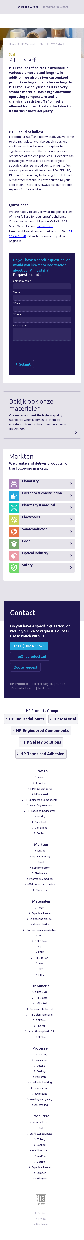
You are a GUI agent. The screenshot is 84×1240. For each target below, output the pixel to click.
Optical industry (41, 856)
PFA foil (41, 1025)
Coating (41, 1071)
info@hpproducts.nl (55, 6)
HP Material (28, 44)
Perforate (41, 1076)
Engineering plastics (41, 918)
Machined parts (41, 1150)
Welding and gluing (41, 1099)
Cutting (41, 1065)
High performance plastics (41, 930)
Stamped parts (41, 1122)
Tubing (41, 1139)
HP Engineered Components (41, 799)
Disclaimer (42, 1224)
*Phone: (17, 314)
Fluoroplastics (41, 924)
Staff (42, 44)
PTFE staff (57, 44)
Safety (41, 850)
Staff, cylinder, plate (41, 1133)
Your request (20, 325)
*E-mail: (17, 303)
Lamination (41, 1060)
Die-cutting (41, 1054)
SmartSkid (41, 1156)
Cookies (42, 1213)
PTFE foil (41, 1020)
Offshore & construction (41, 884)
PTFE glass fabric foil (41, 1014)
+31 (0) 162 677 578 (29, 646)
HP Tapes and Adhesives (41, 810)
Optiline (41, 1161)
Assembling (41, 1104)
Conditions (41, 827)
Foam (41, 907)
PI (41, 946)
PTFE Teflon (41, 957)
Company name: (22, 281)
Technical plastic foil (41, 1009)
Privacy (42, 1218)
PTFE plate (41, 997)
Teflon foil (41, 1003)
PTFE (41, 974)
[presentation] (43, 350)
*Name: (17, 292)
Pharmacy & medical (41, 878)
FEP (41, 969)
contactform (45, 226)
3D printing (41, 1093)
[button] (74, 21)
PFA (41, 963)
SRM (41, 935)
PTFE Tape (41, 941)
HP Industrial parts (41, 788)
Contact (41, 833)
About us (41, 783)
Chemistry (41, 890)
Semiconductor (41, 867)
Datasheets (41, 822)
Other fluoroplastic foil (41, 1031)
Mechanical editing (41, 1082)
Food (41, 862)
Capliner (41, 1172)
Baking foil (41, 1178)
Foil (41, 1128)
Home (12, 44)
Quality (41, 816)
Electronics (41, 873)
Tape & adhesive (41, 913)
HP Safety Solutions (41, 805)
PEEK (41, 952)
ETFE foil (41, 1037)
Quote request (25, 667)
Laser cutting (41, 1088)
